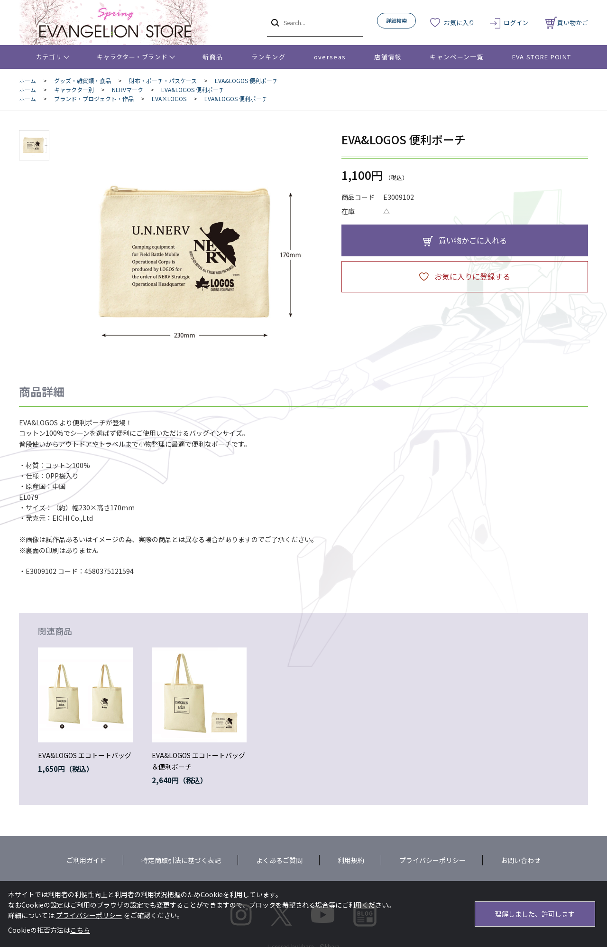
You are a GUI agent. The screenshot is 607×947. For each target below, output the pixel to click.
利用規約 (351, 860)
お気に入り (459, 22)
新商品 (212, 56)
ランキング (268, 56)
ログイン (516, 22)
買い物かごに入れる (473, 240)
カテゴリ (49, 56)
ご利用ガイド (86, 860)
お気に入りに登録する (472, 276)
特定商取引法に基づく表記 (181, 860)
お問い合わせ (521, 860)
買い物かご (566, 22)
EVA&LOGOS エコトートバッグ (84, 755)
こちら (80, 930)
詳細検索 (396, 20)
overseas (330, 56)
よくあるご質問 (279, 860)
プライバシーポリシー (432, 860)
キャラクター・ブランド (132, 56)
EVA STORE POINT (541, 56)
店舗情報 (387, 56)
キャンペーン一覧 (456, 56)
